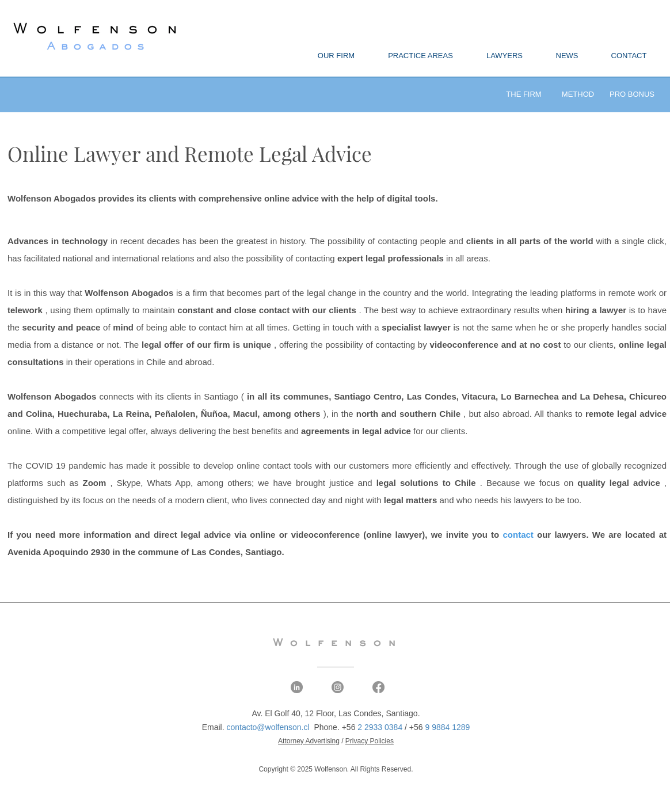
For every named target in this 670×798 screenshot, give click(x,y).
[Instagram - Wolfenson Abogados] (338, 687)
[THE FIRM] (524, 95)
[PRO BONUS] (632, 95)
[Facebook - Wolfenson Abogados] (378, 687)
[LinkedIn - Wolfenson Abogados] (297, 687)
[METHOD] (578, 95)
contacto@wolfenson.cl (267, 727)
